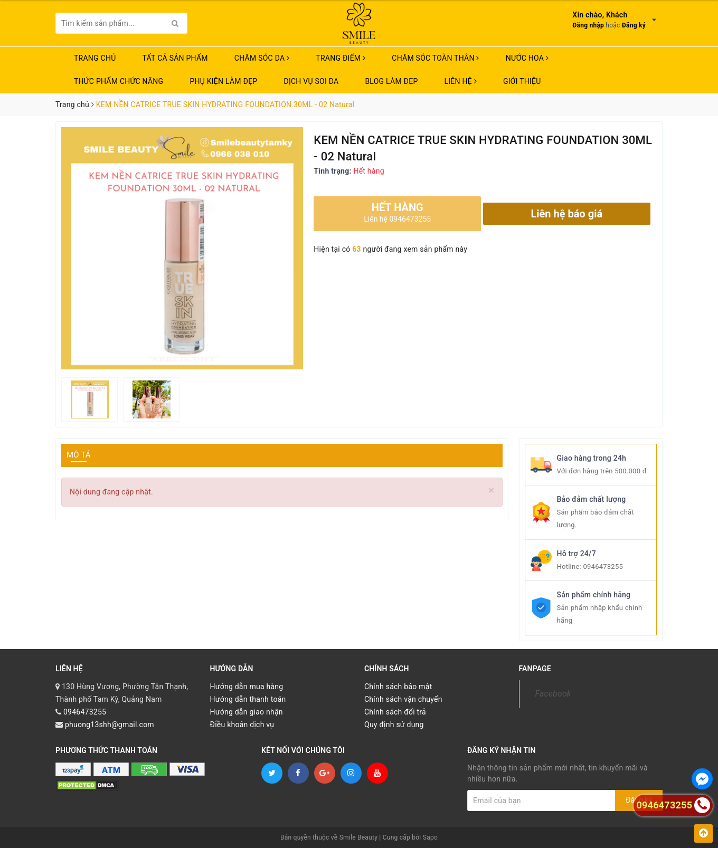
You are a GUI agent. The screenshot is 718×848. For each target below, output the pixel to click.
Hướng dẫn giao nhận (246, 712)
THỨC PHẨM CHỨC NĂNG (118, 81)
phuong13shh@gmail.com (109, 724)
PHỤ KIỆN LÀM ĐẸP (223, 81)
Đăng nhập (588, 25)
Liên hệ (461, 81)
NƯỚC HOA (527, 58)
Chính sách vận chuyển (403, 699)
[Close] (491, 490)
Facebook (553, 694)
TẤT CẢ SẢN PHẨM (175, 58)
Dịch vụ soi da (311, 81)
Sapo (430, 837)
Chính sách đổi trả (395, 712)
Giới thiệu (522, 81)
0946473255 (603, 566)
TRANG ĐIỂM (340, 58)
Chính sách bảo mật (398, 686)
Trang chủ (95, 58)
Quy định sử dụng (394, 724)
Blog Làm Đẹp (391, 81)
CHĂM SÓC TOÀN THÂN (435, 58)
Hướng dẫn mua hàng (247, 686)
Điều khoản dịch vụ (242, 724)
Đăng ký (634, 25)
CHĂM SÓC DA (261, 58)
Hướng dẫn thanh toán (248, 699)
